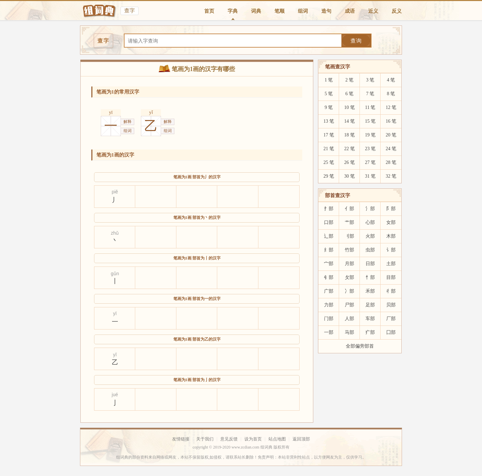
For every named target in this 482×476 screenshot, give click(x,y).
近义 (373, 11)
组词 (303, 11)
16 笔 (391, 121)
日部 (370, 263)
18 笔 (349, 134)
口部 (328, 222)
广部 (328, 291)
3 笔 (370, 79)
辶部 (328, 236)
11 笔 (370, 107)
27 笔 (370, 162)
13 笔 (328, 121)
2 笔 (349, 79)
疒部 (370, 332)
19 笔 (370, 134)
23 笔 (370, 148)
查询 (356, 41)
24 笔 (391, 148)
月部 (349, 263)
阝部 (391, 208)
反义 (397, 11)
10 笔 (349, 107)
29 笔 (328, 176)
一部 (328, 332)
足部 (370, 304)
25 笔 (328, 162)
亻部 (349, 208)
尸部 (349, 304)
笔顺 (279, 11)
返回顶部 (301, 438)
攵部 (349, 277)
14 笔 (349, 121)
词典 (256, 11)
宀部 (328, 263)
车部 (370, 318)
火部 (370, 236)
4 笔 (391, 79)
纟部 (328, 249)
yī (111, 112)
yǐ (151, 112)
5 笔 (329, 93)
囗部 (391, 332)
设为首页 (253, 438)
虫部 (370, 249)
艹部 (349, 222)
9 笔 (329, 107)
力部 (328, 304)
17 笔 (328, 134)
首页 (209, 11)
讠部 (391, 249)
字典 (233, 11)
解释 (128, 121)
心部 (370, 222)
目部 (391, 277)
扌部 (328, 208)
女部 (391, 222)
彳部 (391, 291)
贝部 (391, 304)
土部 (391, 263)
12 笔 (391, 107)
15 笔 (370, 121)
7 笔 (370, 93)
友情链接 (180, 438)
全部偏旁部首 (360, 346)
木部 (391, 236)
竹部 (349, 249)
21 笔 (328, 148)
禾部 (370, 291)
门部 (328, 318)
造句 (326, 11)
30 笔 (349, 176)
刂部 (349, 236)
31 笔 (370, 176)
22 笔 (349, 148)
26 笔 (349, 162)
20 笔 (391, 134)
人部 (349, 318)
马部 (349, 332)
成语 (350, 11)
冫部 (349, 291)
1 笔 (329, 79)
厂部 (391, 318)
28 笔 (391, 162)
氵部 (370, 208)
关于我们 (205, 438)
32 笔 (391, 176)
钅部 (328, 277)
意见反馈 (229, 438)
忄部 (370, 277)
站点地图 (277, 438)
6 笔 (349, 93)
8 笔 (391, 93)
